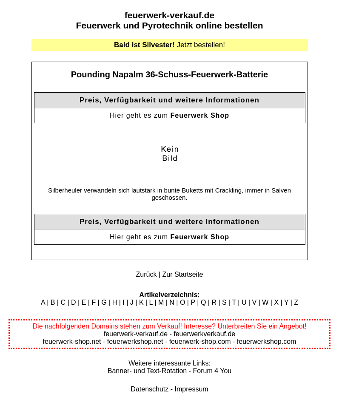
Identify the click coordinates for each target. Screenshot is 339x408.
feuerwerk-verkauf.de (169, 15)
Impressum (191, 389)
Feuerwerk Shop (199, 115)
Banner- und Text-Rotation (147, 370)
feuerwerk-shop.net (72, 341)
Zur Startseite (182, 274)
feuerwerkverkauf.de (204, 333)
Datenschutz (149, 389)
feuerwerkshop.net (135, 341)
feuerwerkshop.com (266, 341)
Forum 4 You (212, 370)
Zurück (146, 274)
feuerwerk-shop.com (200, 341)
